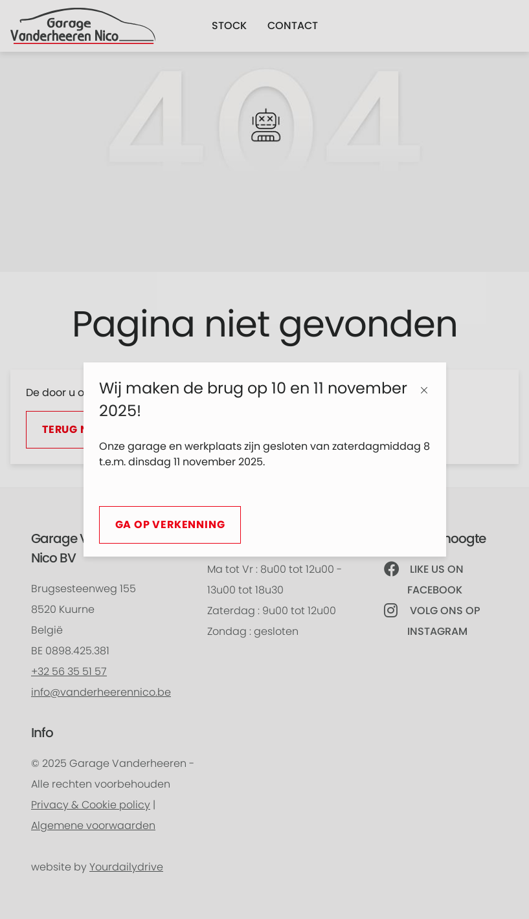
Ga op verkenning (170, 525)
